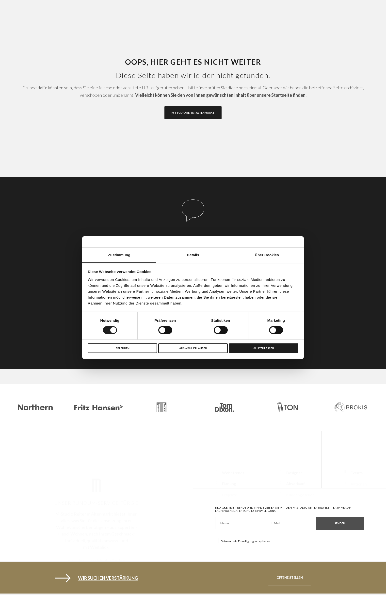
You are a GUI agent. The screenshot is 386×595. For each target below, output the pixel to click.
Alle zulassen (263, 348)
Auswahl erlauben (193, 348)
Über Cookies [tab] (267, 255)
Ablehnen (122, 348)
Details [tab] (193, 255)
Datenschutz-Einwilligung (254, 510)
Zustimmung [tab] (119, 255)
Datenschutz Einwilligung (237, 541)
